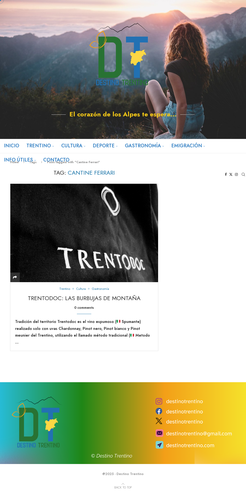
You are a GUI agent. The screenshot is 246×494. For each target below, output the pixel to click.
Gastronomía (143, 145)
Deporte (103, 145)
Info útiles (18, 159)
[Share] (15, 277)
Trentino (38, 145)
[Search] (243, 174)
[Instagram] (130, 127)
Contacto (56, 159)
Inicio (11, 145)
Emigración (186, 145)
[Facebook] (116, 127)
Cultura (71, 145)
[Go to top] (123, 487)
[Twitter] (122, 127)
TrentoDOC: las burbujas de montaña (84, 298)
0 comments (84, 307)
